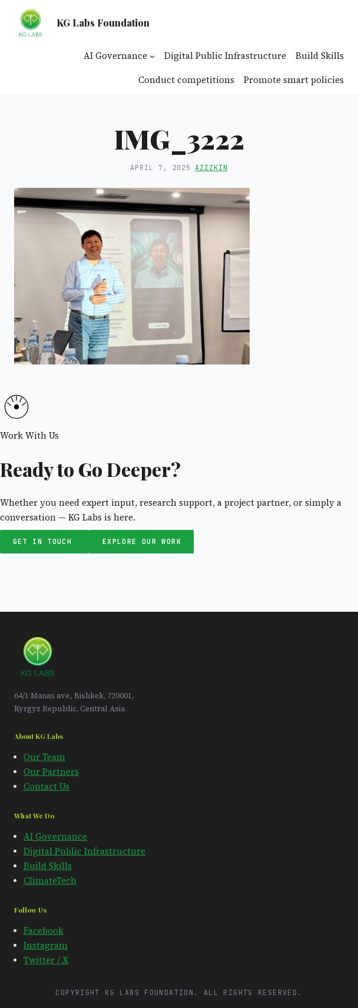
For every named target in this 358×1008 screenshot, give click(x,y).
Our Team (44, 757)
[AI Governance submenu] (152, 56)
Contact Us (46, 787)
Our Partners (51, 772)
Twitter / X (46, 960)
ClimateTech (50, 881)
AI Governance (55, 837)
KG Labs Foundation (103, 22)
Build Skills (48, 866)
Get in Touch (45, 542)
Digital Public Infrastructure (84, 851)
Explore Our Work (141, 542)
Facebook (44, 931)
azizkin (211, 167)
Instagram (46, 945)
